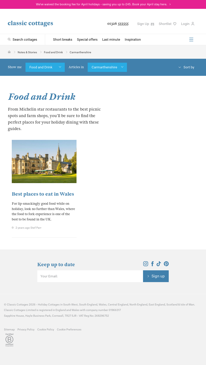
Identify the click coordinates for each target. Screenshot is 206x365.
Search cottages (25, 39)
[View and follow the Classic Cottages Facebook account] (152, 265)
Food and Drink (40, 67)
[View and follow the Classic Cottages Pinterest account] (166, 265)
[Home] (9, 52)
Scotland (172, 304)
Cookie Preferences (69, 329)
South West (70, 304)
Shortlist (167, 24)
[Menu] (191, 39)
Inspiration (133, 39)
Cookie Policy (45, 329)
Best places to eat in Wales (43, 194)
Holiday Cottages (49, 304)
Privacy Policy (26, 329)
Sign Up (145, 24)
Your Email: (48, 276)
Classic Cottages (17, 304)
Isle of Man (187, 304)
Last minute (111, 39)
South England (88, 304)
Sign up (158, 276)
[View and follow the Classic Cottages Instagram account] (145, 265)
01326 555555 (118, 23)
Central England (118, 304)
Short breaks (62, 39)
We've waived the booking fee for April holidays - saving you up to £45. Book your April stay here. (101, 4)
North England (138, 304)
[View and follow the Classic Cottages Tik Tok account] (159, 265)
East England (157, 304)
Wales (103, 304)
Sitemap (9, 329)
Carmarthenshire (104, 67)
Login (187, 24)
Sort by (188, 67)
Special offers (87, 39)
